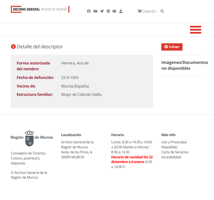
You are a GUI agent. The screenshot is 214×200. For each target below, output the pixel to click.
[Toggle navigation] (202, 29)
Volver (171, 46)
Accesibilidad (171, 156)
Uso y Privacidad (173, 141)
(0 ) (147, 11)
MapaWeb (169, 146)
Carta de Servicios (174, 151)
